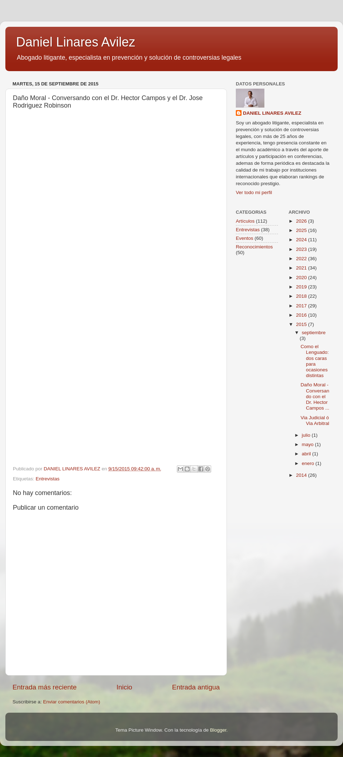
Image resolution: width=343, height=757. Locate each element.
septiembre (314, 332)
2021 (302, 268)
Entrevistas (48, 478)
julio (307, 435)
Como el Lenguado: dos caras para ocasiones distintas (314, 361)
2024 (302, 239)
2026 (302, 221)
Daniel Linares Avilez (75, 42)
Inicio (124, 687)
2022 (302, 258)
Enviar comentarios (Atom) (71, 701)
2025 (302, 230)
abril (307, 453)
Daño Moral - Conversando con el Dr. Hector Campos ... (314, 396)
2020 (302, 277)
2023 (302, 249)
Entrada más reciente (45, 687)
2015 (302, 324)
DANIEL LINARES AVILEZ (272, 113)
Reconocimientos (254, 246)
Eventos (244, 238)
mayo (308, 444)
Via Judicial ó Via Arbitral (314, 420)
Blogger (218, 730)
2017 (302, 305)
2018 (302, 296)
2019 (302, 287)
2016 (302, 315)
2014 (302, 475)
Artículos (245, 221)
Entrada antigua (196, 687)
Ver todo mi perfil (254, 192)
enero (308, 463)
